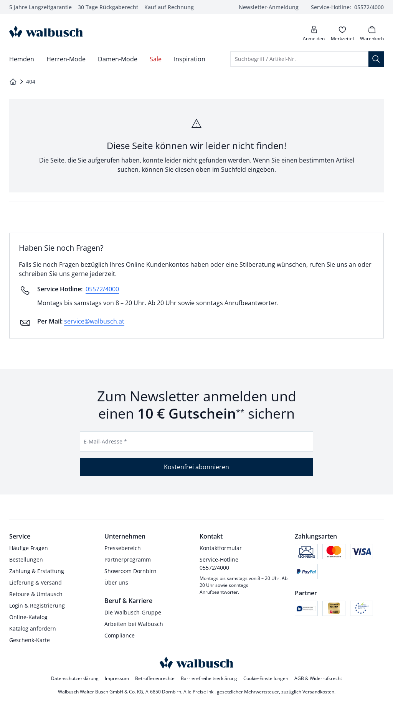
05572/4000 (102, 289)
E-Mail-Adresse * (105, 441)
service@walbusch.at (94, 321)
